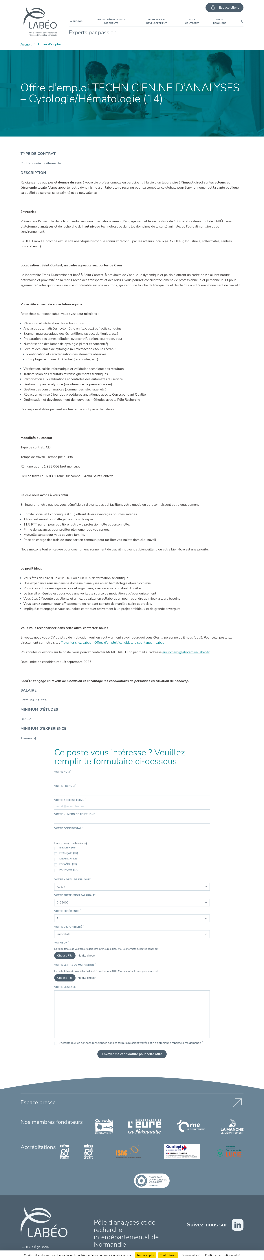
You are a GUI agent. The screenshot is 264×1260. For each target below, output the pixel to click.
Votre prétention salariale (75, 895)
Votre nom (62, 771)
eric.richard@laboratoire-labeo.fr (186, 652)
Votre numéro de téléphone (75, 814)
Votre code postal (68, 828)
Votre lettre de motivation (75, 964)
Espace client (224, 7)
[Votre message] (132, 1014)
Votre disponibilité (68, 926)
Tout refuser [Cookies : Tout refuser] (168, 1255)
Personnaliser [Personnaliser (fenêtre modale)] (190, 1255)
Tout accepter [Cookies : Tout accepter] (146, 1255)
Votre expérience (67, 911)
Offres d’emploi (49, 44)
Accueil (26, 44)
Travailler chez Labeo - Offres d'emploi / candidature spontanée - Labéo (113, 642)
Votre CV (61, 942)
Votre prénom (65, 786)
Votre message (65, 987)
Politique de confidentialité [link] (222, 1255)
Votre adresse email (70, 800)
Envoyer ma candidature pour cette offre (132, 1054)
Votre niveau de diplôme (72, 879)
